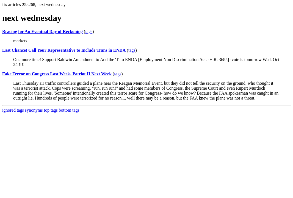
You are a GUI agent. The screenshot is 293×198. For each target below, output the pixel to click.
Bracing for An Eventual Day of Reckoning (42, 31)
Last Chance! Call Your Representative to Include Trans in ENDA (64, 50)
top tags (51, 110)
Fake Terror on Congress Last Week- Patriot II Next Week (57, 74)
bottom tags (69, 110)
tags (88, 31)
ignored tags (13, 110)
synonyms (34, 110)
